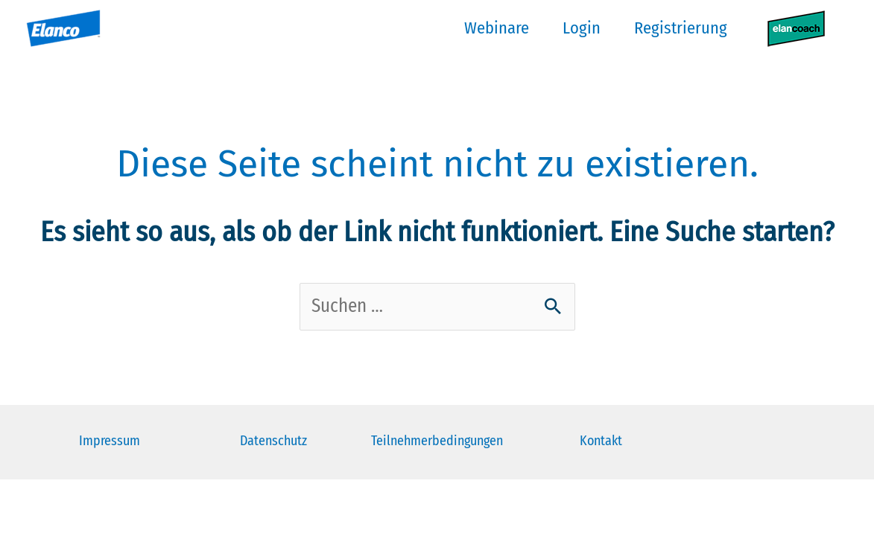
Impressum (109, 441)
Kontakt (601, 441)
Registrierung (680, 28)
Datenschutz (273, 441)
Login (582, 28)
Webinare (496, 28)
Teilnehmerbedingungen (437, 441)
